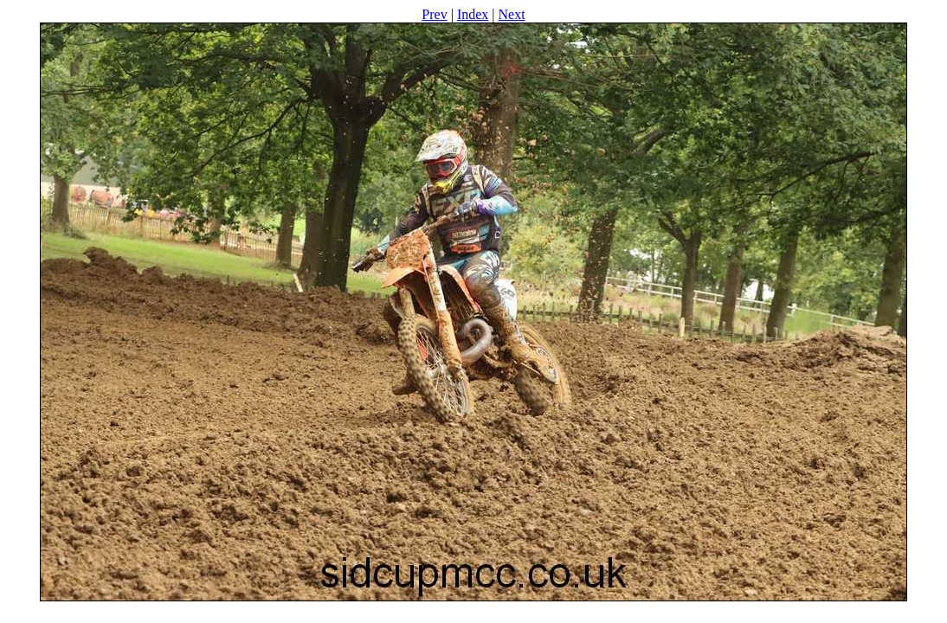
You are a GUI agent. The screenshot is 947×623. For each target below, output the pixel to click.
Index (472, 14)
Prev (434, 14)
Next (512, 14)
